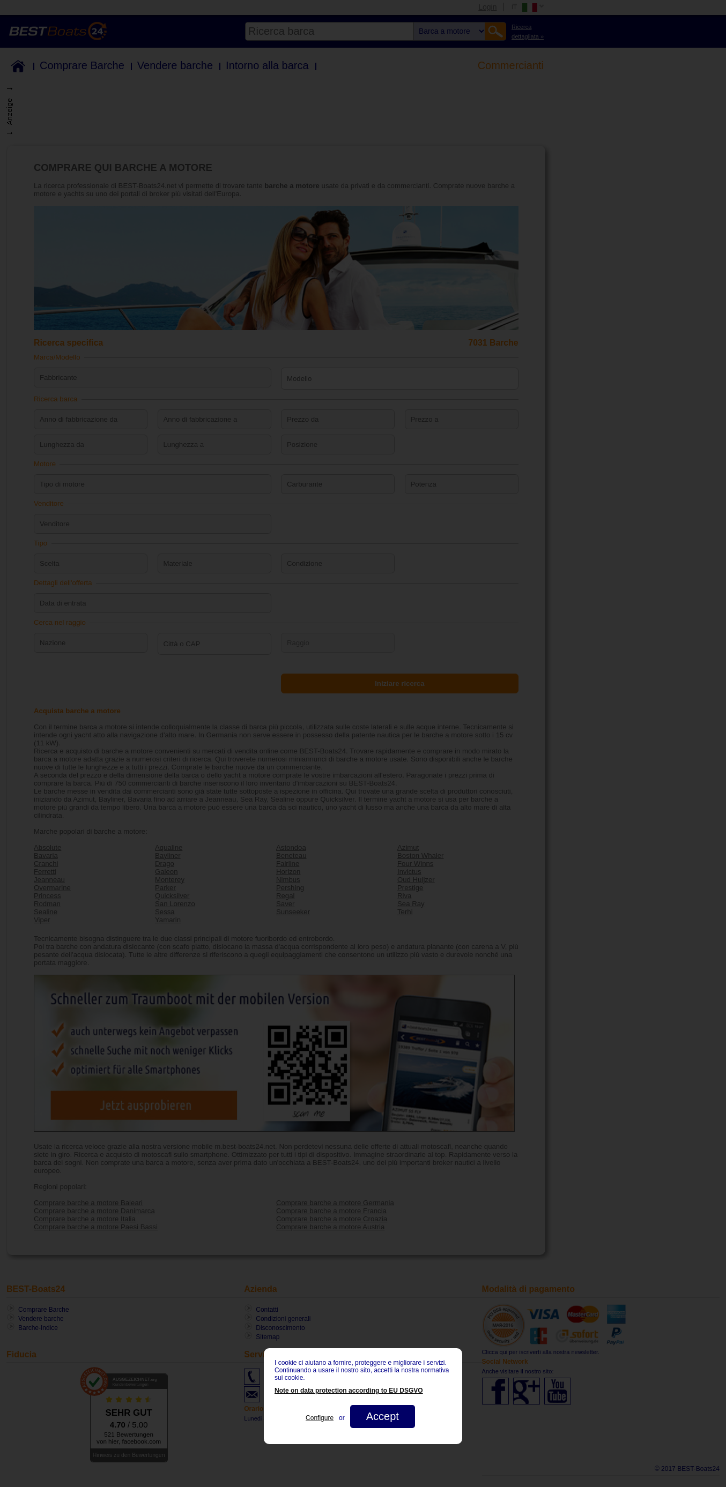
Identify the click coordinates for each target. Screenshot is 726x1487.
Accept (382, 1416)
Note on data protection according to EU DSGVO (349, 1390)
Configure (320, 1418)
